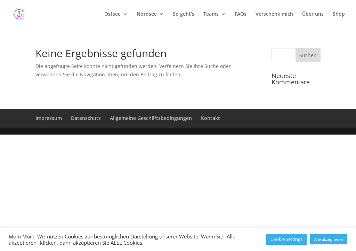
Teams (211, 14)
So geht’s (183, 14)
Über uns (313, 14)
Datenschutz (86, 118)
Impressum (48, 118)
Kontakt (210, 118)
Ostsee (112, 14)
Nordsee (147, 14)
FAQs (240, 14)
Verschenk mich (274, 14)
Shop (339, 14)
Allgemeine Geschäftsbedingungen (151, 118)
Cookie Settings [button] (286, 239)
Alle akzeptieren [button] (328, 239)
